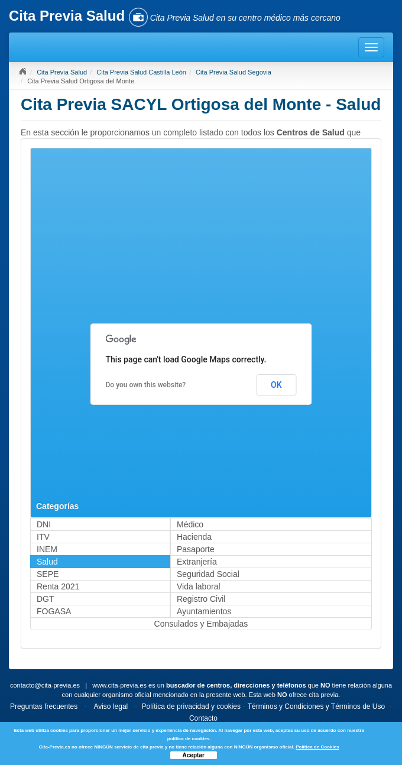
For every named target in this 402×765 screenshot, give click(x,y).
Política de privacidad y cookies (191, 706)
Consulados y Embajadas (201, 623)
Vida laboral (199, 586)
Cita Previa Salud (62, 72)
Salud (47, 561)
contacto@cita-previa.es (45, 685)
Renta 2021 (58, 586)
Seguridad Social (208, 574)
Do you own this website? (146, 385)
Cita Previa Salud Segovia (233, 72)
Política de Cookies (317, 747)
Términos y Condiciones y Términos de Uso (316, 706)
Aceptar (194, 755)
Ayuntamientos (204, 611)
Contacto (203, 718)
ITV (43, 537)
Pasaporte (196, 549)
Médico (190, 524)
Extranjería (197, 561)
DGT (45, 599)
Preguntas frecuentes (43, 706)
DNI (44, 524)
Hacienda (194, 537)
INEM (47, 549)
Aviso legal (110, 706)
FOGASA (54, 611)
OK (276, 385)
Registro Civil (201, 599)
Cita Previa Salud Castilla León (141, 72)
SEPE (48, 574)
